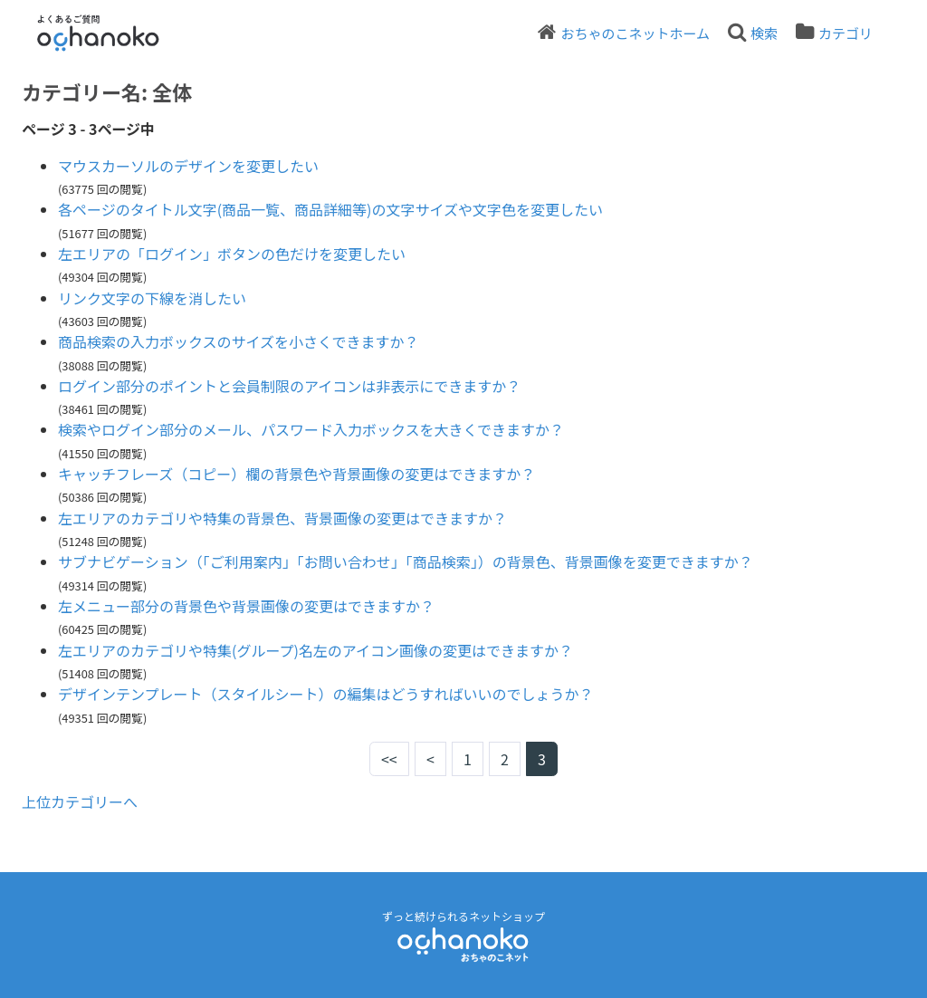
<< (389, 759)
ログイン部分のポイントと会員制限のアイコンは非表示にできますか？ (289, 386)
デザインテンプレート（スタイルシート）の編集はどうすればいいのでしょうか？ (326, 694)
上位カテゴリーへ (80, 801)
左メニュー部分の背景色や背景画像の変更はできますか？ (246, 606)
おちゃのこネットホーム (635, 33)
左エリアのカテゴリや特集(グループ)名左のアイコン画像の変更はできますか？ (315, 650)
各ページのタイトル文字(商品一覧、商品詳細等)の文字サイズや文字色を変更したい (330, 209)
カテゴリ (845, 33)
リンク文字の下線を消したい (152, 298)
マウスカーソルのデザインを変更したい (188, 166)
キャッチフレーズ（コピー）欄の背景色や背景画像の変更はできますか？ (296, 474)
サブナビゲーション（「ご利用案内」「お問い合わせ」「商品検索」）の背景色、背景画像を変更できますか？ (405, 561)
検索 (764, 33)
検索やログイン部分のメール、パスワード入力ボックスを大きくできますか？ (311, 429)
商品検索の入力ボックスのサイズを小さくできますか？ (238, 341)
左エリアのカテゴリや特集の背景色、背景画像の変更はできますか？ (282, 518)
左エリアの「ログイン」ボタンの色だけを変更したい (232, 253)
